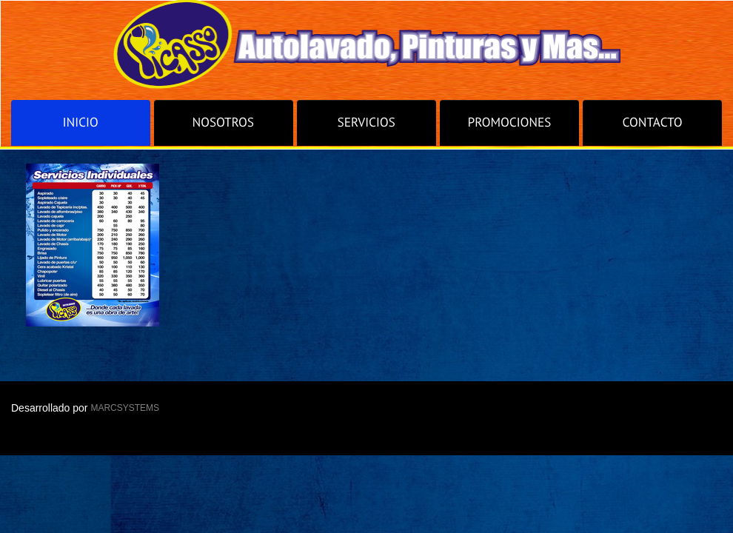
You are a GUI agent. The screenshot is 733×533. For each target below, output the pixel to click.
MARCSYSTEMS (124, 408)
